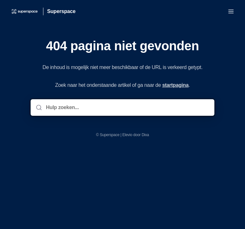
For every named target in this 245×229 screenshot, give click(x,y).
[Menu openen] (231, 11)
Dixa (145, 135)
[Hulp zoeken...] (127, 107)
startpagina (175, 85)
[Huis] (25, 11)
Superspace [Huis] (61, 11)
